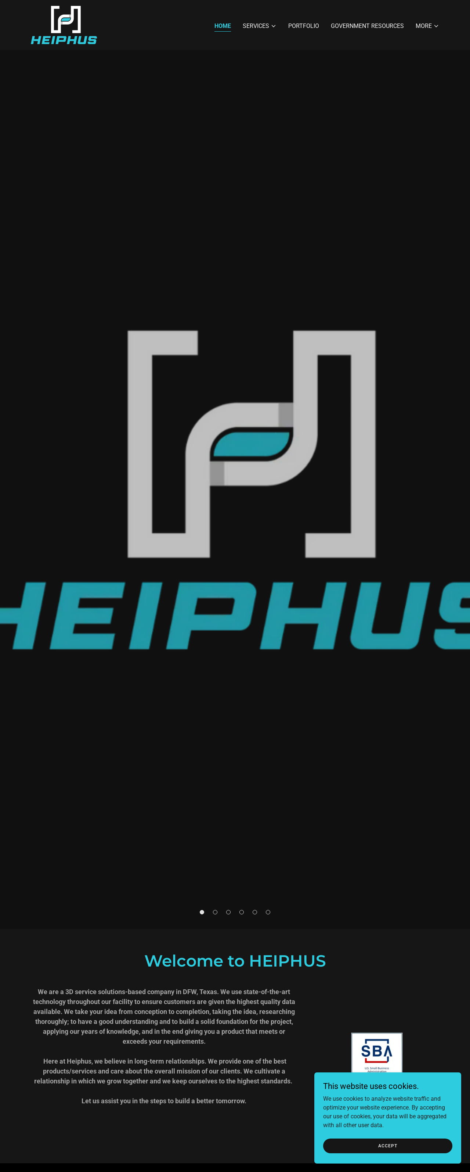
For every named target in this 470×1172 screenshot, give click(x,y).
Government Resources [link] (367, 25)
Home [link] (222, 25)
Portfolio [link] (303, 25)
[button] (259, 26)
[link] (64, 24)
